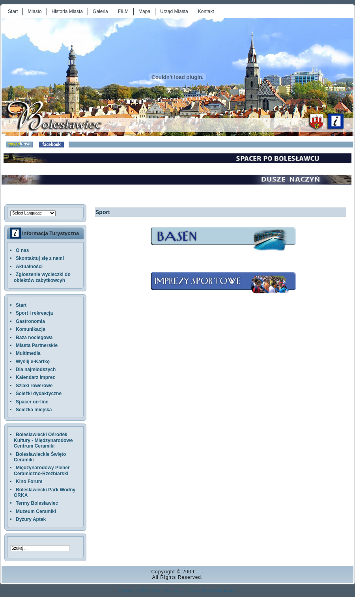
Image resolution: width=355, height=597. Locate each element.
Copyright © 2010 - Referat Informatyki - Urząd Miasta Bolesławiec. (177, 591)
